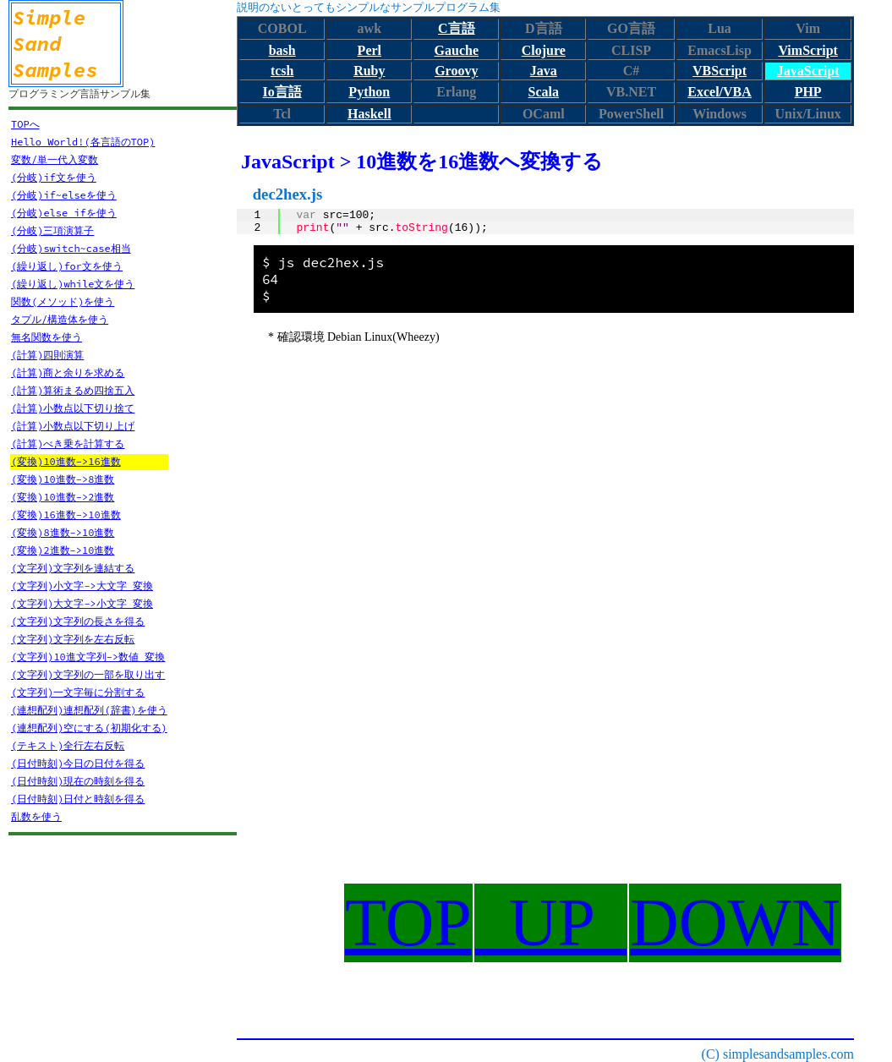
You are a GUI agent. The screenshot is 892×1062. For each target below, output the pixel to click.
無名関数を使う (46, 337)
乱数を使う (36, 816)
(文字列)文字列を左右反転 (72, 638)
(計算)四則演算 (47, 354)
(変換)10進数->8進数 (62, 479)
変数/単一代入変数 (54, 159)
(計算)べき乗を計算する (67, 443)
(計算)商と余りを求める (67, 372)
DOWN (735, 922)
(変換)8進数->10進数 (62, 532)
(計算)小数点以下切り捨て (72, 408)
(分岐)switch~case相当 (71, 248)
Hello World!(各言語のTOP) (83, 141)
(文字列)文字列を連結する (72, 567)
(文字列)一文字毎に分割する (78, 692)
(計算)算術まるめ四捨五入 (72, 390)
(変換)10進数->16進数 (66, 461)
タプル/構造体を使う (59, 319)
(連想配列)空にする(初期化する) (89, 727)
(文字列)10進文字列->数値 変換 (88, 656)
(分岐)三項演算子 (52, 230)
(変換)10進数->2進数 (62, 496)
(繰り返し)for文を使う (67, 266)
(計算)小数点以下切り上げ (72, 425)
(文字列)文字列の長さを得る (78, 621)
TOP (408, 922)
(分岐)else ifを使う (64, 212)
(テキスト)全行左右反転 (67, 745)
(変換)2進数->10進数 (62, 550)
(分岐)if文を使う (53, 177)
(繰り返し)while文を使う (72, 283)
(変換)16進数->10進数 (66, 514)
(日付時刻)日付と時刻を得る (78, 798)
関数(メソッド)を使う (62, 301)
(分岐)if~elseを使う (64, 195)
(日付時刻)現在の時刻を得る (78, 781)
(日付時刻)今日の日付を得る (78, 763)
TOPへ (25, 124)
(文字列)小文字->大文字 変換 (82, 585)
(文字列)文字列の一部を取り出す (88, 674)
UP (551, 922)
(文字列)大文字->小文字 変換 (82, 603)
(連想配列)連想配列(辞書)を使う (89, 709)
